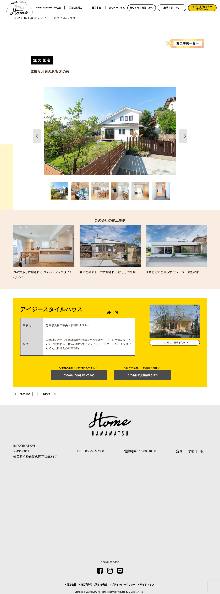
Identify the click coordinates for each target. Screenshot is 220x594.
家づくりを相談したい (142, 7)
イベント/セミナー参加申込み (202, 7)
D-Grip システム (136, 592)
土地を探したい (171, 7)
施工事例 (96, 7)
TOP (16, 18)
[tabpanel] (110, 131)
